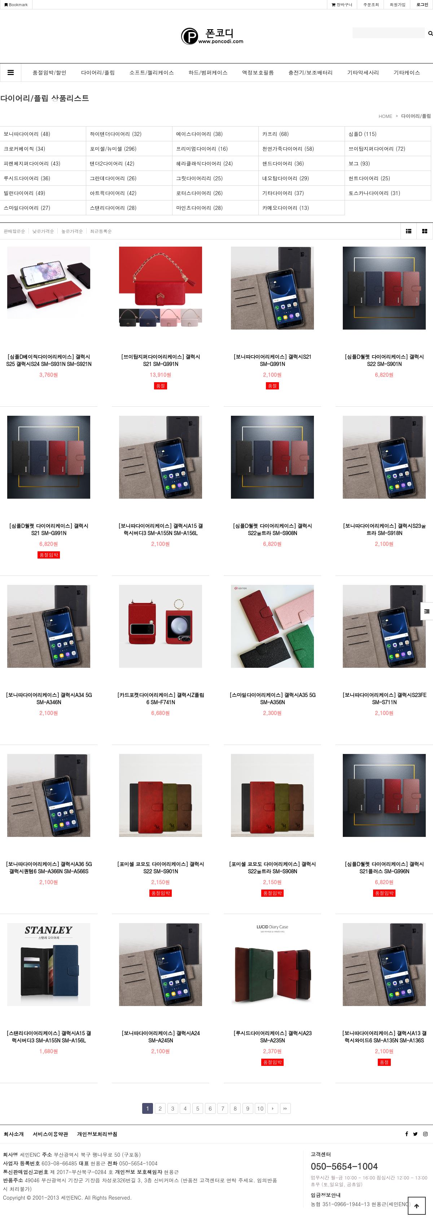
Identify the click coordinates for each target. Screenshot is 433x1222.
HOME (385, 116)
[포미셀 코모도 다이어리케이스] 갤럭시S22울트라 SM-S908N (272, 867)
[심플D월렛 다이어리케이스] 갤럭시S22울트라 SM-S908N (272, 529)
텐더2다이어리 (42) (112, 163)
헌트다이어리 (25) (369, 178)
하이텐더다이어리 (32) (116, 133)
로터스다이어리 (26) (199, 193)
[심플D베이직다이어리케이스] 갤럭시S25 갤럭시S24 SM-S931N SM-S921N (48, 360)
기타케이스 (407, 72)
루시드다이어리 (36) (27, 178)
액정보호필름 (258, 72)
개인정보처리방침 (97, 1134)
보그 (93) (359, 163)
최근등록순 (101, 231)
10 (260, 1108)
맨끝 (285, 1108)
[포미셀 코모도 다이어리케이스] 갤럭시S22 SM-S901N (160, 867)
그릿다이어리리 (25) (199, 178)
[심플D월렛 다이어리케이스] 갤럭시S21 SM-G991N (48, 529)
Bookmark (16, 4)
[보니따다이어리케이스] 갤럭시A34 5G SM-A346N (49, 698)
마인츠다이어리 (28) (199, 207)
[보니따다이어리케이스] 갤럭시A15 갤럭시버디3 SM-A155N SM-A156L (160, 529)
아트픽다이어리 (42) (113, 193)
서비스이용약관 (50, 1134)
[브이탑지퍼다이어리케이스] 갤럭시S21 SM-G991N (160, 360)
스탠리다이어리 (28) (113, 207)
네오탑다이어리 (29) (285, 178)
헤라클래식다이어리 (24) (204, 163)
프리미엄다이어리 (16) (202, 148)
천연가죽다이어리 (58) (288, 148)
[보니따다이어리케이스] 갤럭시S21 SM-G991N (272, 360)
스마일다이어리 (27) (27, 207)
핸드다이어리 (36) (283, 163)
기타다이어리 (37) (283, 193)
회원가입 (398, 4)
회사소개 (14, 1134)
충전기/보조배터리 (310, 72)
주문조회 (371, 4)
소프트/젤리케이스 (152, 72)
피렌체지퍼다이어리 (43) (32, 163)
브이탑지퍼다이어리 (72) (377, 148)
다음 (272, 1108)
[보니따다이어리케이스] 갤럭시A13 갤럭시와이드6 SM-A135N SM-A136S (384, 1036)
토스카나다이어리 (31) (375, 193)
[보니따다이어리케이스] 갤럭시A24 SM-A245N (161, 1036)
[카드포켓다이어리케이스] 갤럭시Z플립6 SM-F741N (160, 698)
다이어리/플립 (98, 72)
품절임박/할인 (49, 72)
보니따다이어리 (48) (27, 133)
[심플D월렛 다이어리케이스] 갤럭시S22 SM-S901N (384, 360)
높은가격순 (72, 231)
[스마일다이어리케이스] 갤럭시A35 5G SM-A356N (272, 698)
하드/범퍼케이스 (208, 72)
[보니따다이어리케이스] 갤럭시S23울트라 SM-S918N (384, 529)
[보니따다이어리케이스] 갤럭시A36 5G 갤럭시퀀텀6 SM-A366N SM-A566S (49, 867)
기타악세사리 (363, 72)
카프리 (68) (275, 133)
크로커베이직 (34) (24, 148)
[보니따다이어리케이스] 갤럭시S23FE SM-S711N (384, 698)
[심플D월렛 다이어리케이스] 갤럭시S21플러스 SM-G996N (384, 867)
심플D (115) (363, 133)
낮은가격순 (43, 231)
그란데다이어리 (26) (113, 178)
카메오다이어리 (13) (285, 207)
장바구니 (342, 4)
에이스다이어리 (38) (199, 133)
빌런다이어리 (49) (24, 193)
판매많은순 (14, 231)
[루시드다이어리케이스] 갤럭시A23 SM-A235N (272, 1036)
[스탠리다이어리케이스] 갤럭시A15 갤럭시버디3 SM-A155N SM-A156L (48, 1036)
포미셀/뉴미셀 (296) (113, 148)
